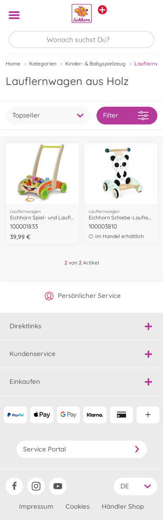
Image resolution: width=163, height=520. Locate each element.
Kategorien (43, 63)
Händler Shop (123, 506)
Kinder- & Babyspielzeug (95, 63)
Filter (126, 115)
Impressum (36, 506)
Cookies (78, 506)
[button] (144, 15)
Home (13, 63)
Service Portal (81, 449)
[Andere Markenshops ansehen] (102, 9)
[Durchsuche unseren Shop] (81, 39)
